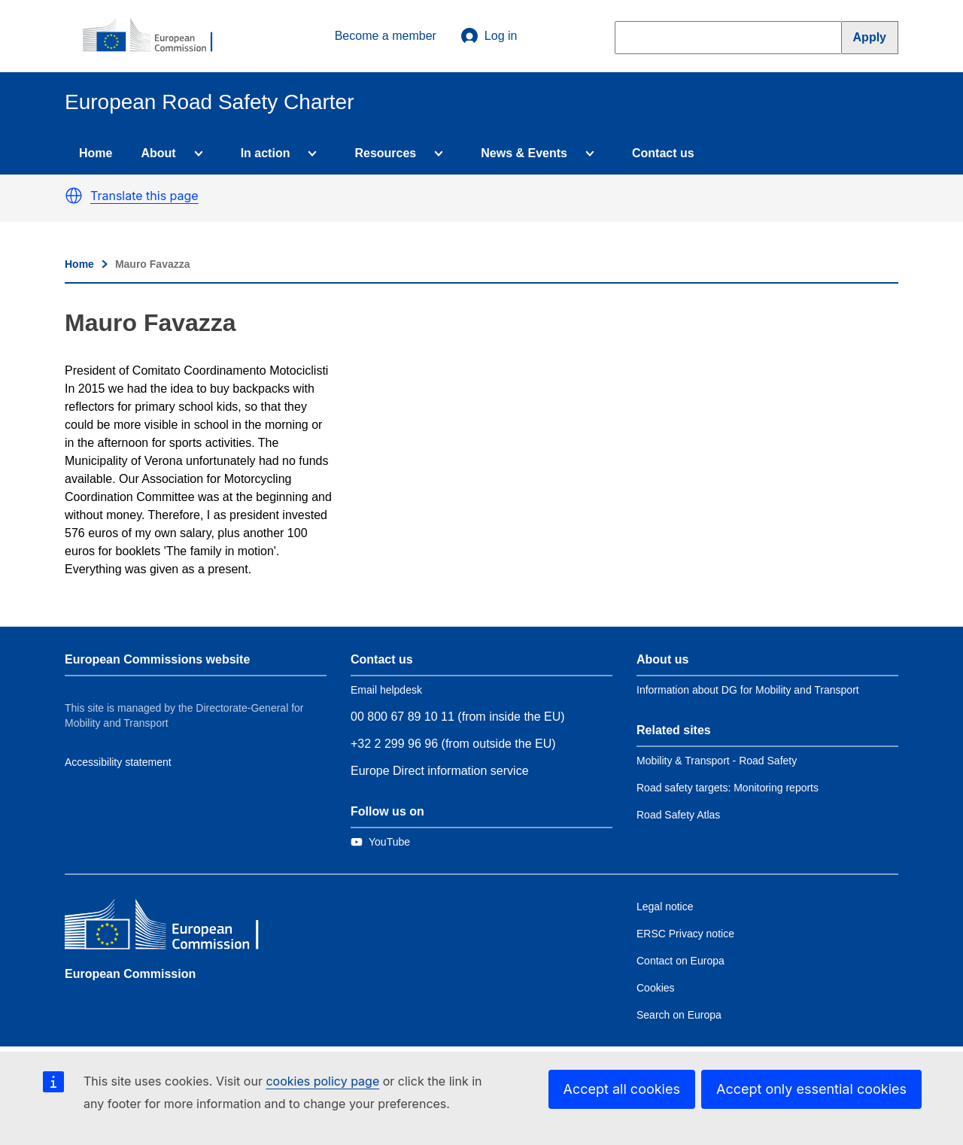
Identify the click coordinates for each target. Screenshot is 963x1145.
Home (95, 153)
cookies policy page (322, 1081)
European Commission (130, 973)
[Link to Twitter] (380, 841)
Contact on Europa (680, 961)
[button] (74, 196)
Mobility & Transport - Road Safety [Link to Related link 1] (716, 761)
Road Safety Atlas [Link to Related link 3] (678, 815)
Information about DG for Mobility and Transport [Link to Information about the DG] (747, 690)
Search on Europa (678, 1015)
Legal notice (665, 907)
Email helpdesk (386, 690)
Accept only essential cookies (811, 1089)
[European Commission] (156, 36)
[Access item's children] (195, 153)
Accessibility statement (118, 762)
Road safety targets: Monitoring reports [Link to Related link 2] (727, 788)
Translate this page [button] (144, 195)
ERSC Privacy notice (685, 934)
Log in (489, 36)
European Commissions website (157, 659)
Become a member (385, 35)
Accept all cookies (622, 1089)
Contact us (663, 153)
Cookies (655, 988)
